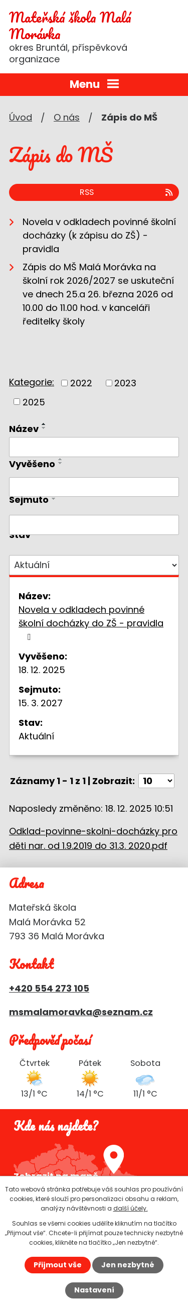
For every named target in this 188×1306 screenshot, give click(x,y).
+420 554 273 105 (49, 988)
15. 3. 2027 (41, 703)
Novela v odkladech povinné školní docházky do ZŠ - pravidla (91, 622)
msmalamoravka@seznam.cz (81, 1012)
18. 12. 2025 (42, 670)
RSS (127, 192)
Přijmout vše (58, 1265)
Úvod (20, 117)
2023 (125, 383)
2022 (81, 383)
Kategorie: (31, 382)
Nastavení (94, 1290)
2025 (34, 401)
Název (24, 428)
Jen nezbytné (127, 1265)
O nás (67, 117)
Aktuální (36, 736)
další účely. (130, 1208)
